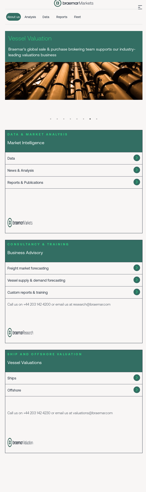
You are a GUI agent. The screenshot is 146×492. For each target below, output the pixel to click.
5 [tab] (77, 119)
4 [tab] (70, 119)
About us (13, 17)
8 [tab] (96, 119)
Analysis (30, 17)
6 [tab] (83, 119)
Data (46, 17)
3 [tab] (64, 119)
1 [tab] (50, 119)
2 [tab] (57, 119)
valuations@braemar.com (93, 413)
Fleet (77, 17)
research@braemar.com (91, 304)
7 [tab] (90, 119)
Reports (61, 17)
